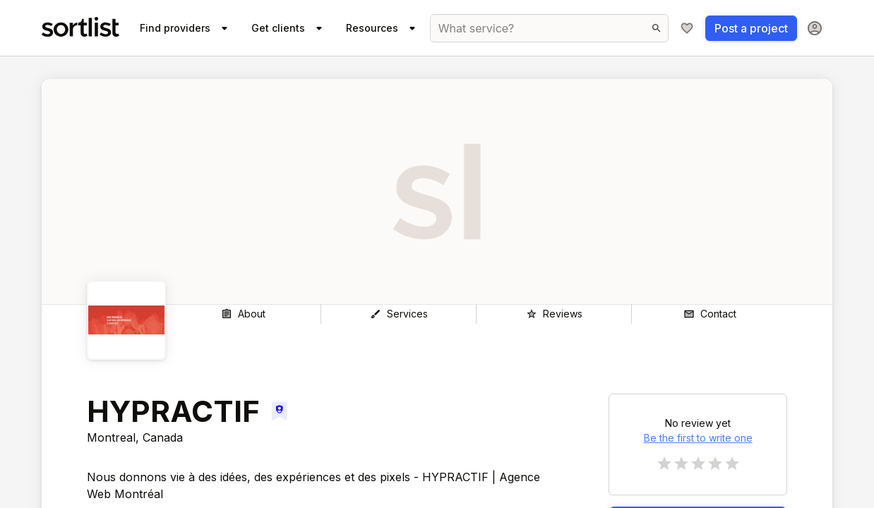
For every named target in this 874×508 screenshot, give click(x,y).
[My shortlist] (687, 28)
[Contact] (709, 313)
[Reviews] (554, 313)
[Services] (398, 313)
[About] (243, 313)
